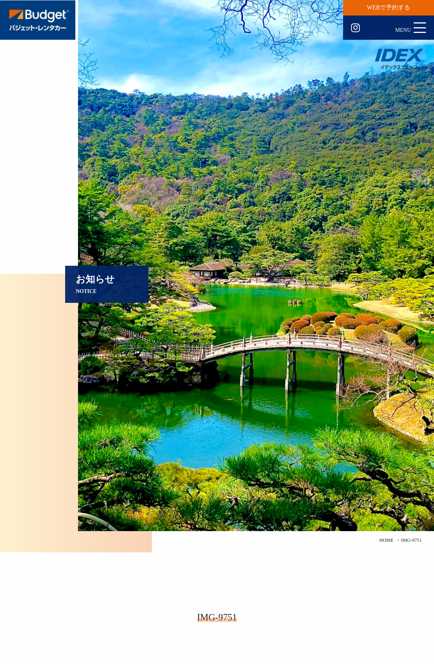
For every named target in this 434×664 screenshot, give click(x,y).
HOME (386, 540)
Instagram (355, 28)
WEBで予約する (389, 7)
